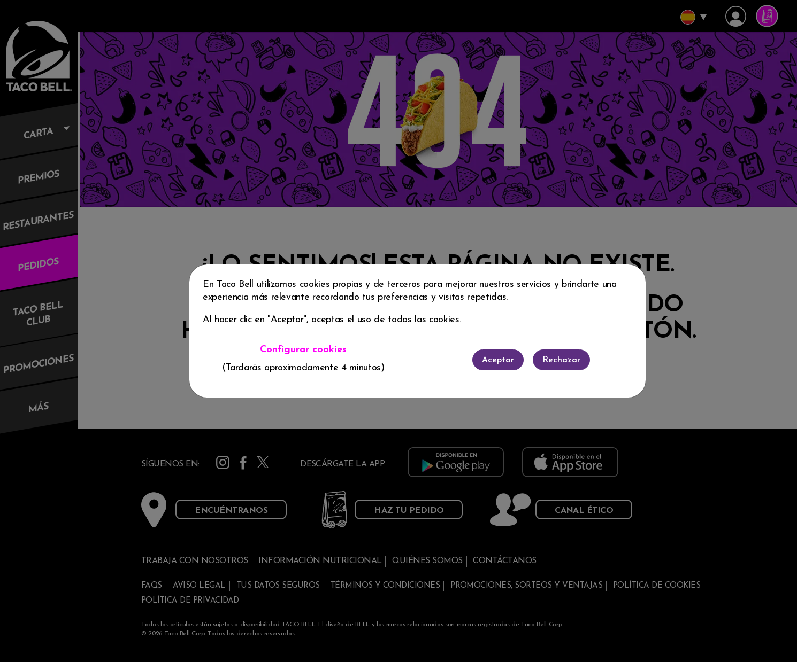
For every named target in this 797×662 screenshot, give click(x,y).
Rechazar (561, 360)
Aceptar (498, 360)
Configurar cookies (303, 349)
